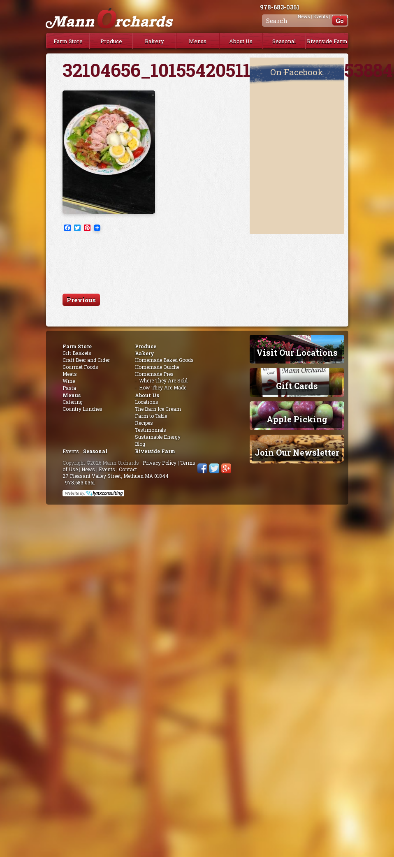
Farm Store (68, 41)
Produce (111, 41)
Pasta (69, 387)
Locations (146, 401)
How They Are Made (162, 387)
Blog (140, 443)
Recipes (144, 422)
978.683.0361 (80, 482)
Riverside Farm (327, 41)
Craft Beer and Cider (86, 360)
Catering (73, 401)
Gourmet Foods (80, 367)
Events (71, 451)
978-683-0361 (279, 7)
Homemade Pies (154, 374)
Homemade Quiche (157, 367)
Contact (128, 469)
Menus (197, 41)
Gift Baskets (77, 353)
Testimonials (150, 429)
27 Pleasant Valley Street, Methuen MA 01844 (116, 476)
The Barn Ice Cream (158, 408)
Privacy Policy (159, 462)
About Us (241, 41)
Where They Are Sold (163, 380)
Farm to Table (151, 415)
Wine (69, 381)
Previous (81, 300)
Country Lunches (82, 408)
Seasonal (284, 41)
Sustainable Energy (158, 436)
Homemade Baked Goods (164, 360)
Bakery (154, 41)
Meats (70, 374)
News (88, 469)
